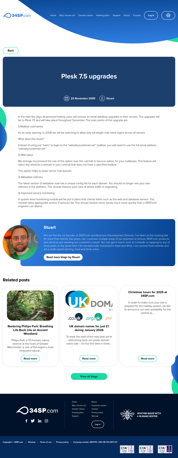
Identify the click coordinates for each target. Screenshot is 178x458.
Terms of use (46, 442)
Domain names (85, 15)
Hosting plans (102, 15)
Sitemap (95, 416)
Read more (30, 358)
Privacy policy (97, 412)
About (127, 15)
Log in (151, 15)
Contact (137, 15)
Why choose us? (67, 15)
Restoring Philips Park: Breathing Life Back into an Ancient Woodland (30, 330)
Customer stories (99, 405)
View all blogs (89, 376)
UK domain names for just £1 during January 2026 (89, 328)
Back (11, 50)
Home (53, 15)
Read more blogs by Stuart (63, 257)
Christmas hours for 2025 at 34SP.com (147, 294)
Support (116, 15)
